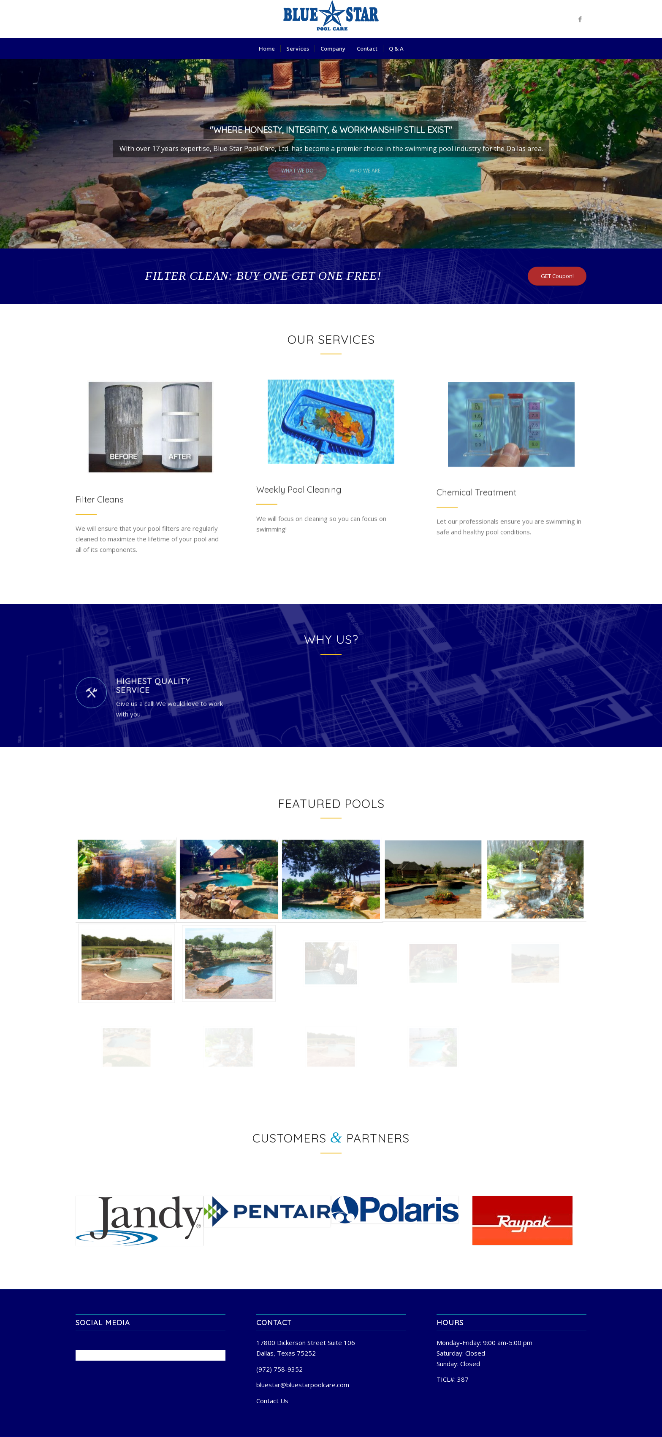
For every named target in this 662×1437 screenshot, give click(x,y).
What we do (297, 167)
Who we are (365, 167)
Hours (450, 1322)
